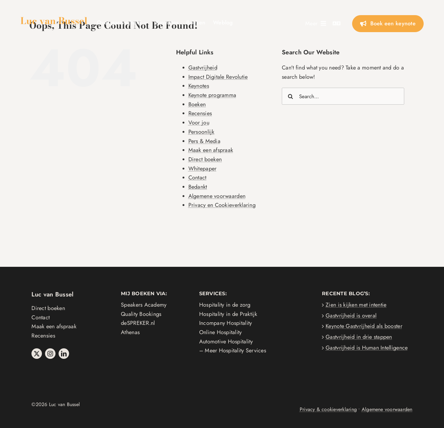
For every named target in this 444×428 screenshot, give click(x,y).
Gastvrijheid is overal (351, 316)
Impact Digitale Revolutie (218, 77)
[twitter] (36, 353)
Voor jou (198, 123)
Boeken (197, 104)
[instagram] (50, 353)
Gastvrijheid (202, 68)
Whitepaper (202, 169)
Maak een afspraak (210, 150)
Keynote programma (212, 95)
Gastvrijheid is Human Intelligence (367, 348)
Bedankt (197, 187)
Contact (197, 178)
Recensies (200, 113)
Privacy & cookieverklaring (328, 409)
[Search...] (343, 96)
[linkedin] (64, 353)
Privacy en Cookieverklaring (222, 205)
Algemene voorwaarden (216, 196)
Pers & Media (204, 141)
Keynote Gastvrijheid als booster (364, 326)
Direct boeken (205, 159)
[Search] (290, 96)
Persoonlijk (201, 132)
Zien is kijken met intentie (356, 305)
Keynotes (198, 86)
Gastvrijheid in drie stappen (359, 337)
